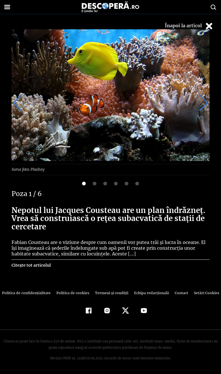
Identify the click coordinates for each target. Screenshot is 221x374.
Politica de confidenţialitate (28, 293)
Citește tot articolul (31, 265)
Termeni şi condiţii (111, 293)
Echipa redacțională (150, 293)
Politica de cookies (73, 293)
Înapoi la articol (189, 26)
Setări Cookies (203, 293)
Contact (179, 293)
